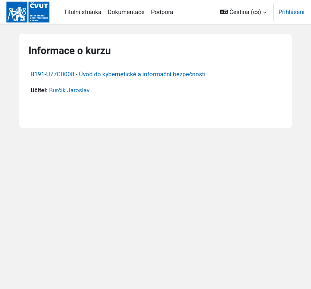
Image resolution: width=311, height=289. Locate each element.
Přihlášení (291, 12)
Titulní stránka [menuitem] (83, 12)
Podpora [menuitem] (162, 12)
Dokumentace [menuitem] (126, 12)
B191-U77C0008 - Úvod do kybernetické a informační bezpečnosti (118, 74)
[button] (243, 12)
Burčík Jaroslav (69, 90)
